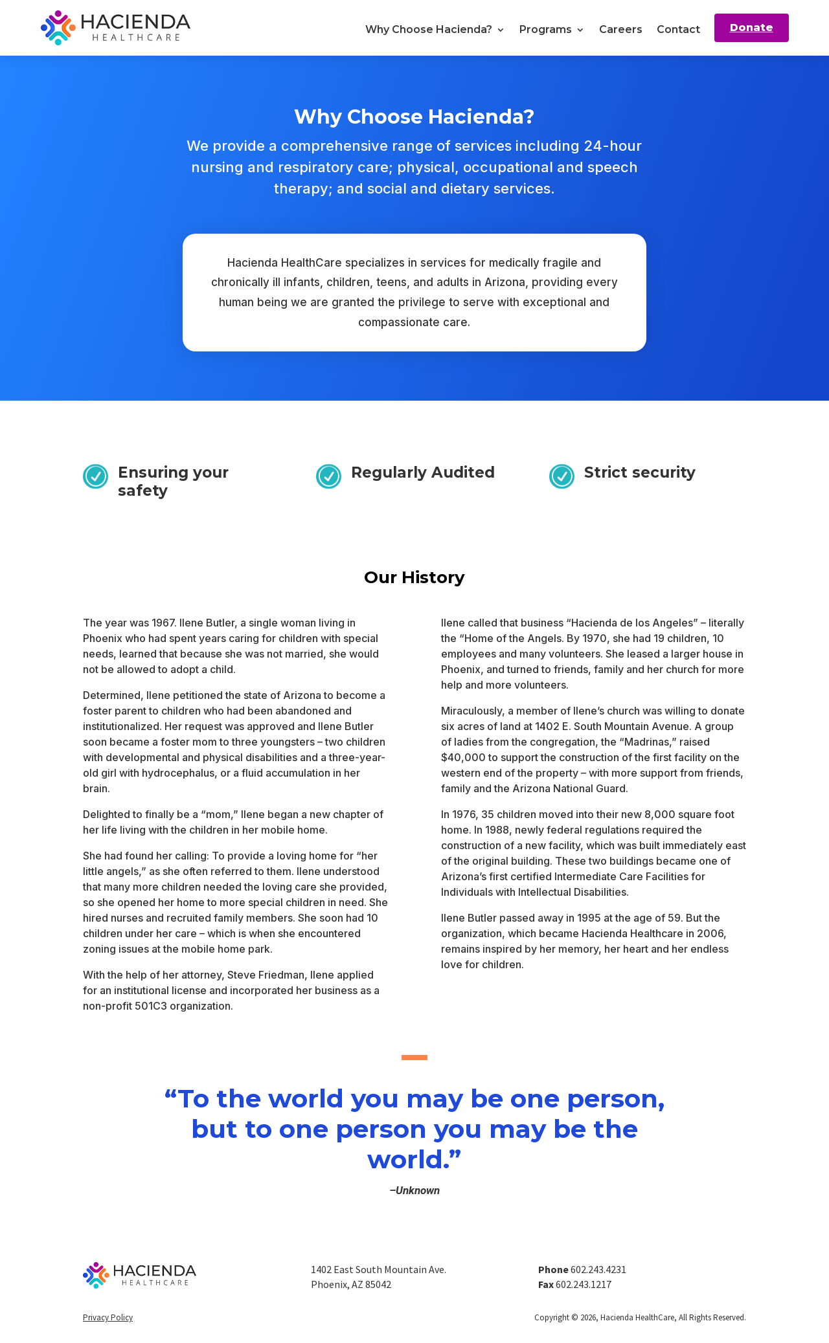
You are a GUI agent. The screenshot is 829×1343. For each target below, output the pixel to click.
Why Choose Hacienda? (428, 29)
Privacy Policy (108, 1317)
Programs (545, 29)
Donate (751, 27)
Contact (678, 29)
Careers (620, 29)
